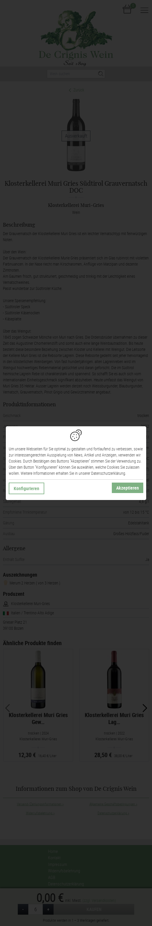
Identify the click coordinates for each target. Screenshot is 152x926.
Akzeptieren (127, 488)
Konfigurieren (26, 488)
